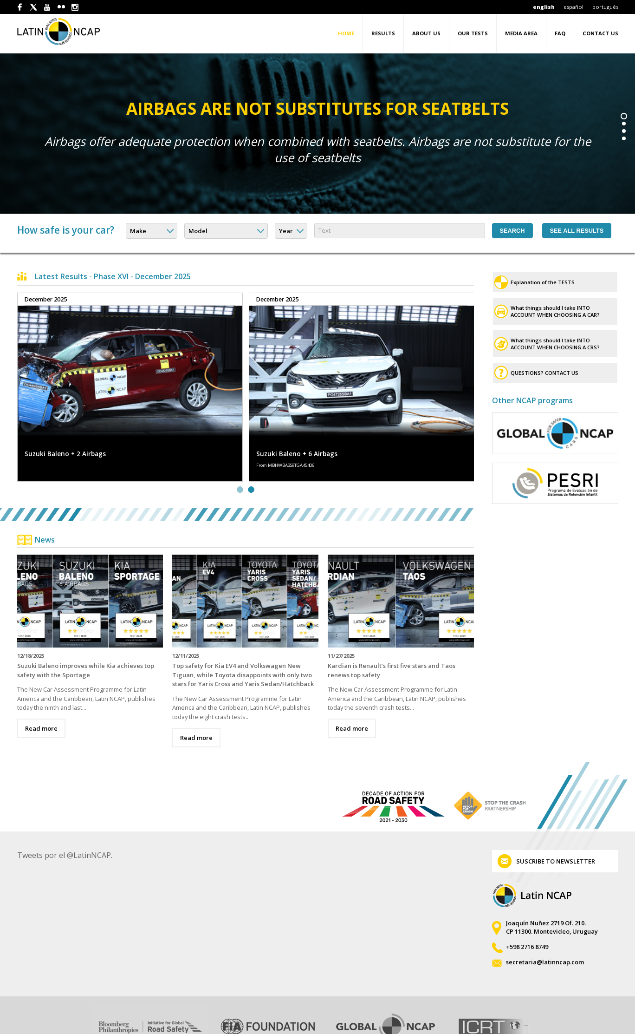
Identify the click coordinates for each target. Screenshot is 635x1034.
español (573, 6)
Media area (521, 33)
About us (426, 33)
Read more (41, 706)
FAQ (560, 33)
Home (346, 33)
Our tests (473, 33)
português (605, 6)
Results (383, 33)
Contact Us (600, 33)
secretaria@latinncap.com (545, 937)
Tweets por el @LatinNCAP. (64, 830)
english (544, 6)
